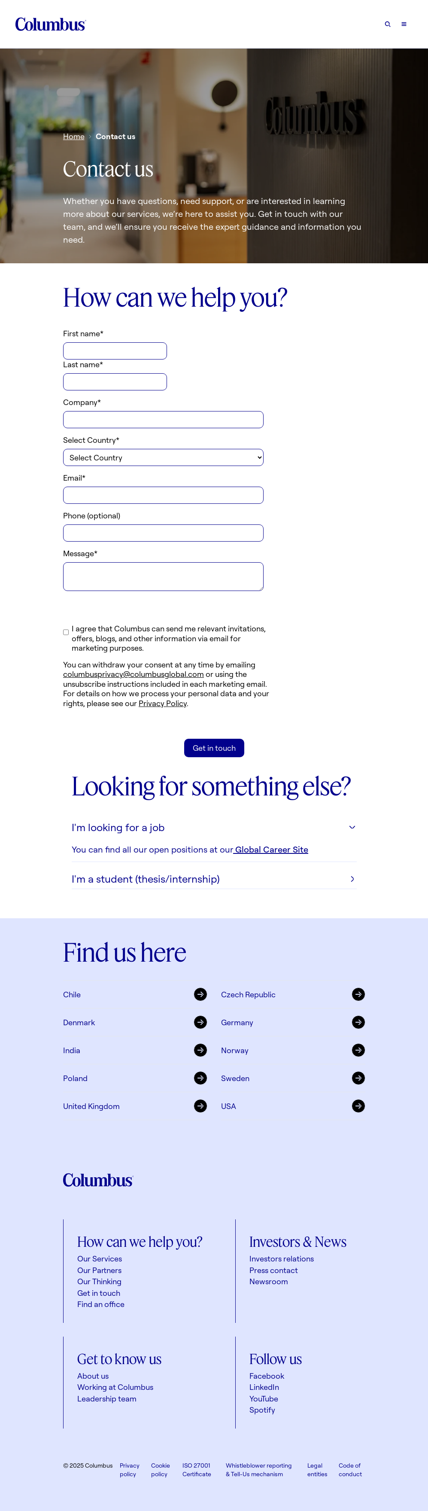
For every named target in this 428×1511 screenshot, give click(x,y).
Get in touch (98, 1293)
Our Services (99, 1258)
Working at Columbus (115, 1387)
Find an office (100, 1304)
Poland (135, 1078)
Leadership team (107, 1398)
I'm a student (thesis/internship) (214, 878)
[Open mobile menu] (404, 24)
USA (293, 1105)
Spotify (262, 1409)
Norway (293, 1050)
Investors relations (281, 1258)
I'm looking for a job (214, 827)
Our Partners (99, 1270)
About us (93, 1375)
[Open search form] (387, 24)
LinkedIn (264, 1387)
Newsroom (268, 1281)
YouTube (263, 1398)
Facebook (266, 1375)
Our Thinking (99, 1281)
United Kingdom (135, 1105)
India (135, 1050)
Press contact (273, 1270)
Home (74, 136)
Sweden (293, 1078)
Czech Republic (293, 994)
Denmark (135, 1022)
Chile (135, 994)
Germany (293, 1022)
